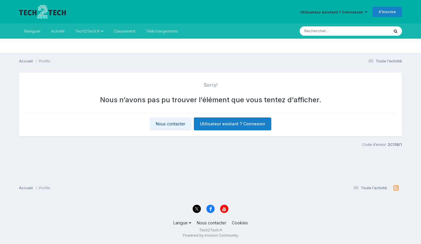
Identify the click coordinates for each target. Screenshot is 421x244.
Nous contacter (170, 123)
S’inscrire (387, 11)
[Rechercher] (320, 31)
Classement (124, 31)
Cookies (240, 222)
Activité (58, 31)
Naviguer (32, 31)
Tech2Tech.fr (89, 31)
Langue (182, 222)
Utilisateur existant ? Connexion (333, 12)
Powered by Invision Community (210, 235)
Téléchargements (162, 31)
